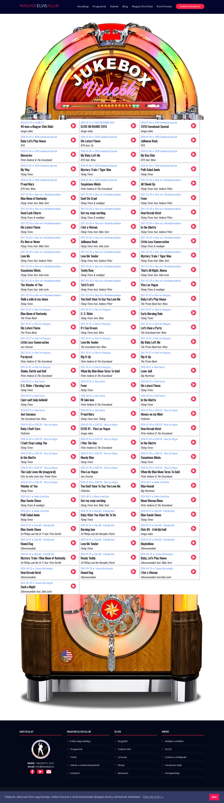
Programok (99, 7)
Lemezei (122, 757)
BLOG (168, 749)
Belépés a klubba (174, 741)
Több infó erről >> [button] (152, 797)
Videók (114, 7)
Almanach (123, 773)
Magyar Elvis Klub (142, 7)
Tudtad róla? (124, 749)
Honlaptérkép (172, 773)
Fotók (73, 757)
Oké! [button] (214, 797)
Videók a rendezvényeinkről (84, 765)
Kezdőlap (83, 7)
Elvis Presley (164, 7)
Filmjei (121, 765)
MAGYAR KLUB (39, 6)
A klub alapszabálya (80, 741)
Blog (125, 7)
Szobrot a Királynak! (190, 7)
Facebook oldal (173, 765)
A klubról (75, 773)
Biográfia (122, 741)
